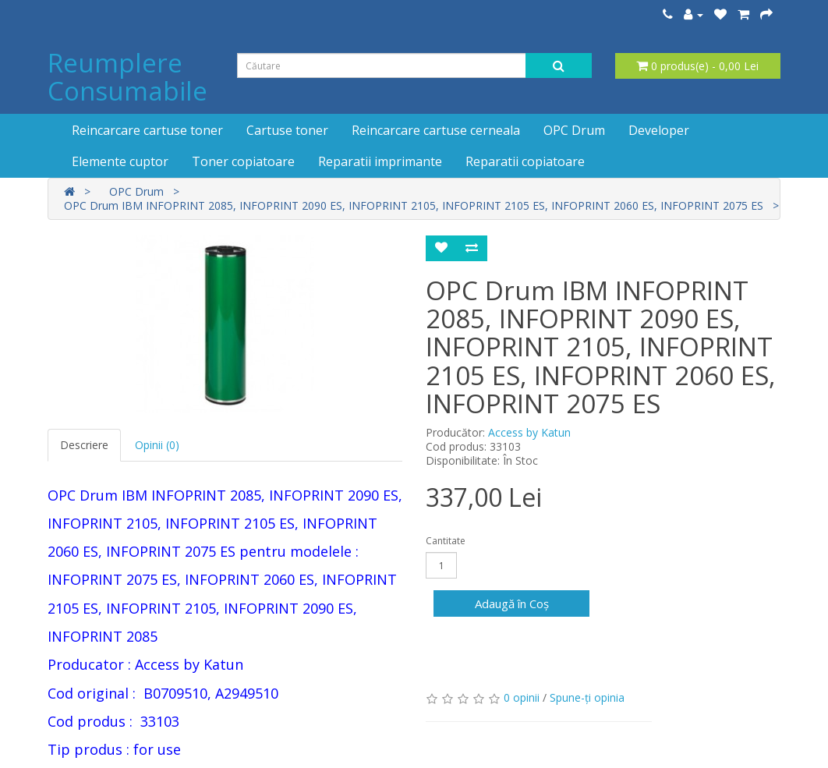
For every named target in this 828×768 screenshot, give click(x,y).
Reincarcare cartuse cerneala (436, 130)
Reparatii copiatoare (525, 161)
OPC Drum (574, 130)
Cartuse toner (287, 130)
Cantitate (445, 540)
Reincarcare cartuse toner (147, 130)
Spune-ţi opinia (587, 697)
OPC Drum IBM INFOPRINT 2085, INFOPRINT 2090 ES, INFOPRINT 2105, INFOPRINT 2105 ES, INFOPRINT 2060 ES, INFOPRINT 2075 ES (413, 205)
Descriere (84, 444)
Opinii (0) (157, 444)
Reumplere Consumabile (127, 76)
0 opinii (522, 697)
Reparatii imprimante (380, 161)
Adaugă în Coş (512, 603)
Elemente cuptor (120, 161)
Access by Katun (529, 432)
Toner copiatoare (243, 161)
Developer (658, 130)
